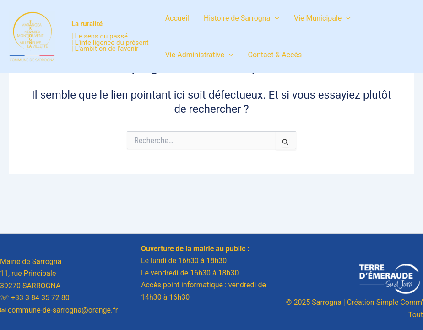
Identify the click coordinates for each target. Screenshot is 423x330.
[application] (274, 18)
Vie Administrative (199, 55)
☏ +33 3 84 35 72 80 (35, 297)
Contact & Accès (275, 54)
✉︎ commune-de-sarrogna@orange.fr (59, 310)
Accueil (177, 18)
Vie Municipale (322, 18)
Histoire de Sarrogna (241, 18)
